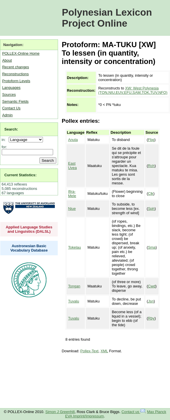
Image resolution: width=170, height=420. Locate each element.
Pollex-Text (89, 351)
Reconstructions (15, 74)
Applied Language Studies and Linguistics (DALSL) (29, 229)
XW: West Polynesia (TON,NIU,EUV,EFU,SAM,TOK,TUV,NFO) (132, 90)
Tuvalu (73, 301)
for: (4, 147)
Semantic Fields (15, 101)
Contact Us (11, 108)
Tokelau (74, 247)
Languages (11, 87)
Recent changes (15, 67)
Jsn (151, 301)
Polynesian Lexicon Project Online (107, 18)
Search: (11, 129)
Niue (72, 208)
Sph (151, 208)
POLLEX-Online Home (20, 53)
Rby (151, 318)
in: (5, 139)
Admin (7, 115)
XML (104, 351)
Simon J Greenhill (60, 412)
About (7, 60)
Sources (9, 94)
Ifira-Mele (72, 193)
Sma (151, 247)
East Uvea (72, 165)
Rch (151, 166)
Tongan (74, 286)
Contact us (133, 412)
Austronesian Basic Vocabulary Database (29, 248)
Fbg (151, 139)
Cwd (151, 286)
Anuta (73, 139)
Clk (150, 193)
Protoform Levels (16, 81)
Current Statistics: (20, 175)
